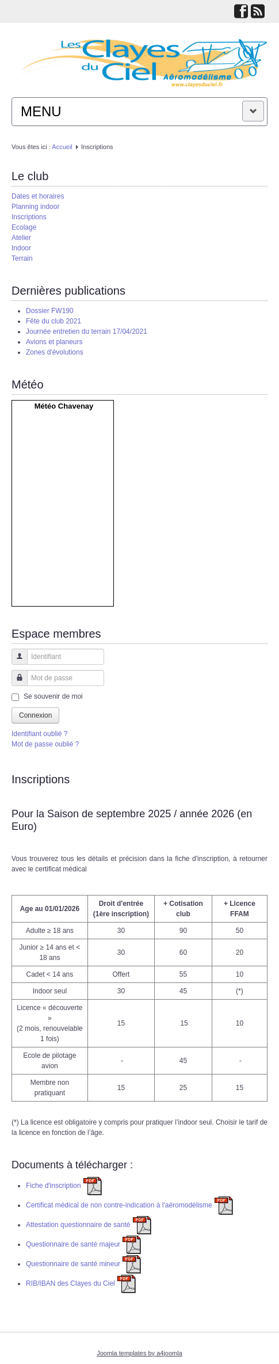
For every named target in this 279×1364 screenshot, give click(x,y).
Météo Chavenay (64, 406)
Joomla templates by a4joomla (139, 1353)
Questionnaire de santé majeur (84, 1244)
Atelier (21, 238)
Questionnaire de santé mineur (84, 1264)
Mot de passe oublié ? (45, 744)
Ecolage (24, 227)
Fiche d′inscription (64, 1186)
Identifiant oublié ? (39, 734)
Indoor (21, 248)
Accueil (62, 146)
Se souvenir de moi (53, 696)
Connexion (35, 715)
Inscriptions (29, 217)
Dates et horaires (38, 196)
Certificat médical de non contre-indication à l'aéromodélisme (130, 1205)
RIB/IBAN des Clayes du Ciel (81, 1283)
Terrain (22, 258)
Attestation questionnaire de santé (89, 1225)
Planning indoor (35, 207)
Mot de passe (15, 683)
